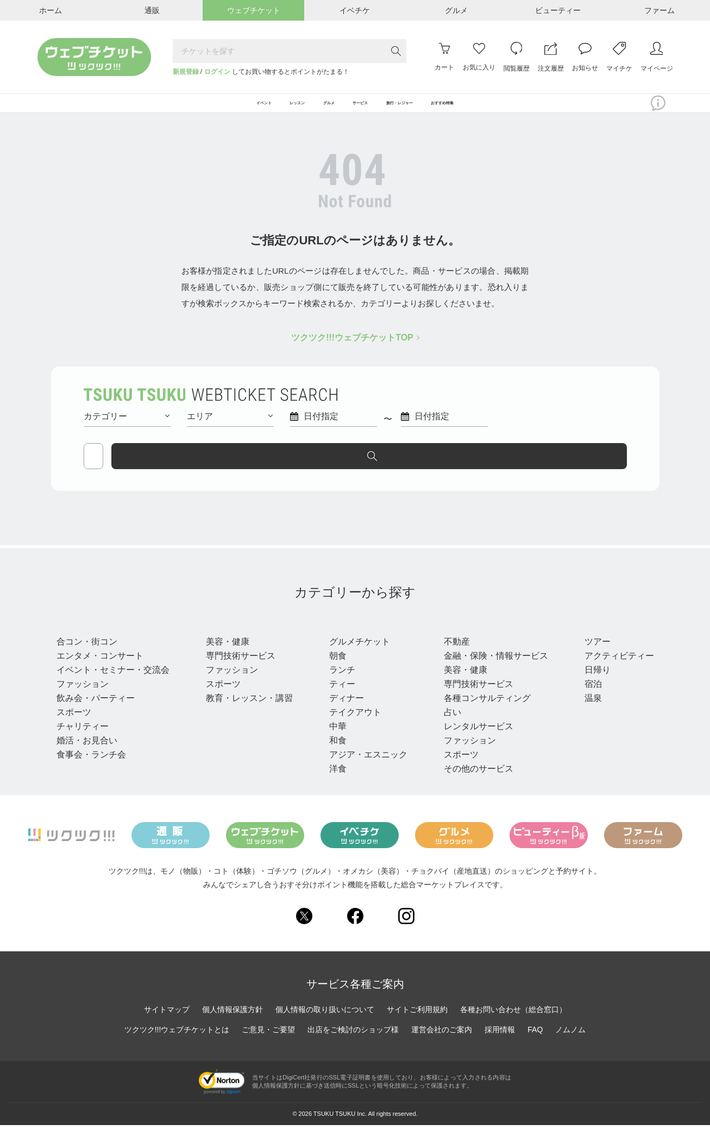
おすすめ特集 (518, 109)
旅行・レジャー (616, 639)
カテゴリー (126, 428)
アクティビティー (613, 673)
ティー (339, 701)
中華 (334, 743)
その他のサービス (473, 786)
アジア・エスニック (365, 771)
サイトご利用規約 (417, 1027)
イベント (78, 639)
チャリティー (82, 743)
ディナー (343, 715)
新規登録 (186, 71)
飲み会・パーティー (95, 715)
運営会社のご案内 (441, 1047)
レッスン (226, 639)
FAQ (535, 1047)
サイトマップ (167, 1027)
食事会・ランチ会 (91, 771)
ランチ (339, 687)
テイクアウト (352, 729)
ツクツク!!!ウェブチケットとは (177, 1047)
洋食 (334, 786)
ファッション (82, 701)
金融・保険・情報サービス (491, 673)
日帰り (591, 687)
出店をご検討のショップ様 (353, 1047)
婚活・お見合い (86, 757)
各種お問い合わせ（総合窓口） (513, 1027)
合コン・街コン (86, 659)
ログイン (217, 71)
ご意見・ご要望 (268, 1047)
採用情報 (500, 1047)
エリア (230, 428)
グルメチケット (356, 659)
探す (581, 468)
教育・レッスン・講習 (247, 715)
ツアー (591, 659)
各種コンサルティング (482, 715)
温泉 (586, 715)
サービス (460, 639)
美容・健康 (226, 659)
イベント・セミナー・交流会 (112, 687)
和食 (334, 757)
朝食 (334, 673)
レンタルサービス (473, 743)
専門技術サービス (239, 673)
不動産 (452, 659)
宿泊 (586, 701)
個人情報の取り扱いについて (324, 1027)
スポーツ (73, 729)
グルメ (342, 639)
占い (447, 729)
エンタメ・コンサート (99, 673)
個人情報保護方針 (232, 1027)
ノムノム (570, 1047)
